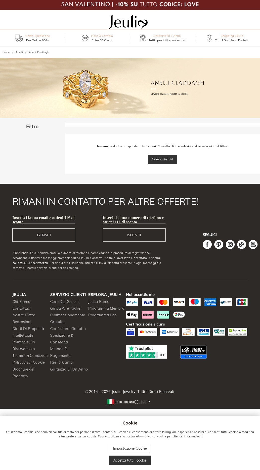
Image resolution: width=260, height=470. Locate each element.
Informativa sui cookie (150, 436)
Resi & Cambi (62, 362)
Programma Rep (102, 315)
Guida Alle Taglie (65, 308)
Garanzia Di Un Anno (69, 369)
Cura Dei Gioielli (64, 301)
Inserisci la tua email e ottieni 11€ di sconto (43, 220)
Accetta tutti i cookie (130, 460)
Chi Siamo (21, 301)
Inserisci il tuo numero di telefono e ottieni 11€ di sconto (133, 220)
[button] (130, 401)
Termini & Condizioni (30, 355)
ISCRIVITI (44, 235)
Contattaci (21, 308)
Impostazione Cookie (130, 448)
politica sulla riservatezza (30, 263)
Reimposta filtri (162, 159)
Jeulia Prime (98, 301)
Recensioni (21, 321)
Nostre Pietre (23, 315)
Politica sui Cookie (28, 362)
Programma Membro (106, 308)
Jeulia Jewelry (123, 391)
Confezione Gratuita (68, 328)
